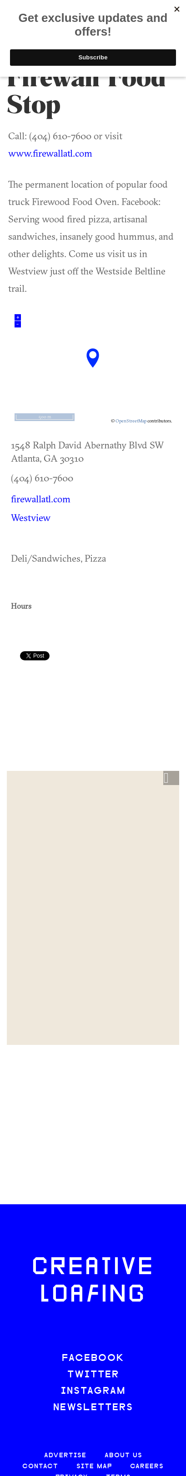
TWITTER (93, 1375)
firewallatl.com (40, 499)
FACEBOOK (93, 1358)
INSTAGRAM (93, 1391)
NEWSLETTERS (93, 1407)
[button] (171, 778)
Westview (30, 517)
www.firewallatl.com (50, 153)
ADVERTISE (65, 1455)
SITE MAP (94, 1466)
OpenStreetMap (131, 421)
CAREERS (147, 1466)
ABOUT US (123, 1455)
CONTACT (40, 1466)
